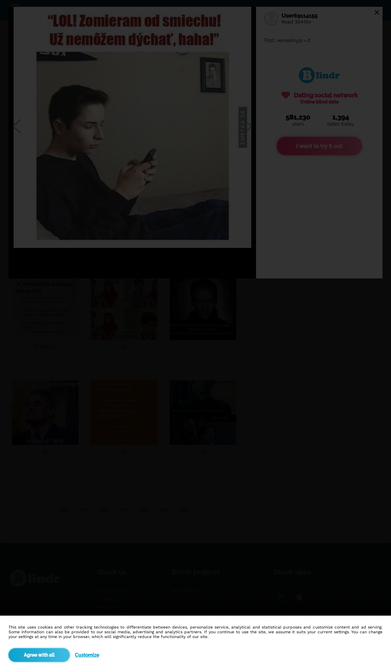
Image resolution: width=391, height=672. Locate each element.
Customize (87, 655)
